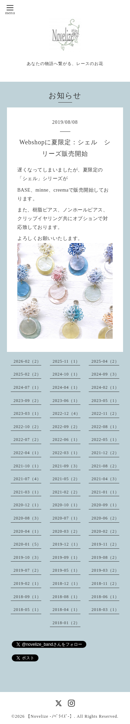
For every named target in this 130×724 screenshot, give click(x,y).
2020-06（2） (105, 518)
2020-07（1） (66, 518)
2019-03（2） (105, 570)
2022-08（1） (105, 426)
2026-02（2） (27, 361)
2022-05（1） (105, 439)
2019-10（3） (27, 557)
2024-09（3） (105, 374)
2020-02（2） (105, 531)
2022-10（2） (27, 426)
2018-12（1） (66, 583)
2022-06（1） (66, 439)
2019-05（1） (66, 570)
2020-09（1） (105, 504)
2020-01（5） (27, 544)
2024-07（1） (27, 387)
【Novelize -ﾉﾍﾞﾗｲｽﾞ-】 (50, 716)
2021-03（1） (27, 492)
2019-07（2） (27, 570)
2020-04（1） (27, 531)
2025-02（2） (27, 374)
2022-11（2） (105, 413)
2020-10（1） (66, 504)
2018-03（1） (105, 609)
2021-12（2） (105, 452)
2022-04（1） (27, 452)
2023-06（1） (66, 400)
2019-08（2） (105, 557)
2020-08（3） (27, 518)
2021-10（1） (27, 466)
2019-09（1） (66, 557)
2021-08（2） (105, 466)
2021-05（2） (66, 478)
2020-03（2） (66, 531)
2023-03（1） (27, 413)
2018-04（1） (66, 609)
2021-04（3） (105, 478)
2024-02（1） (105, 387)
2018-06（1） (105, 596)
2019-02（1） (27, 583)
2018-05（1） (27, 609)
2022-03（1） (66, 452)
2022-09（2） (66, 426)
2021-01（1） (105, 492)
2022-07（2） (27, 439)
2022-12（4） (66, 413)
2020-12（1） (27, 504)
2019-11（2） (105, 544)
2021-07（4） (27, 478)
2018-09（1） (27, 596)
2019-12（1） (66, 544)
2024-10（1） (66, 374)
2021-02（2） (66, 492)
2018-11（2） (105, 583)
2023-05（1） (105, 400)
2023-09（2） (27, 400)
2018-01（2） (66, 622)
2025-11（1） (66, 361)
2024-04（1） (66, 387)
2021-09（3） (66, 466)
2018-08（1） (66, 596)
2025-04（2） (105, 361)
